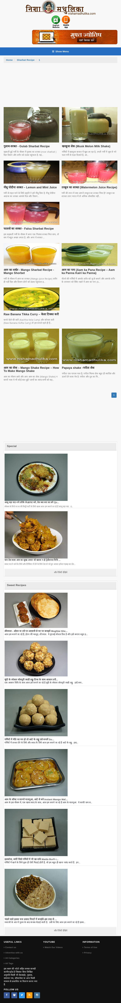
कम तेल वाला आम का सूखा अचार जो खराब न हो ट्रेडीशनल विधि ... (32, 560)
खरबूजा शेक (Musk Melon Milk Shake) (86, 146)
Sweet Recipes (16, 585)
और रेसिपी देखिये (60, 572)
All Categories (12, 958)
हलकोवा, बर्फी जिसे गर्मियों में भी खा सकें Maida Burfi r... (31, 859)
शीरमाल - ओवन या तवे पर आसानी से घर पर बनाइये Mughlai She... (36, 631)
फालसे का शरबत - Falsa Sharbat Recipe (29, 228)
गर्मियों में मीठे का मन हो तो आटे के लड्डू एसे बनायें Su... (29, 739)
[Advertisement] (60, 86)
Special (12, 446)
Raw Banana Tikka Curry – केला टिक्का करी (31, 314)
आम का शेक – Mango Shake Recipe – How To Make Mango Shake (31, 369)
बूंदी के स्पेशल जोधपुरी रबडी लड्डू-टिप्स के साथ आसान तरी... (31, 679)
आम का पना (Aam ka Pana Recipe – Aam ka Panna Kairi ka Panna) (88, 271)
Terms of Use (90, 947)
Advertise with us (14, 953)
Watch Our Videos (54, 947)
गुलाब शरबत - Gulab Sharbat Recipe (27, 146)
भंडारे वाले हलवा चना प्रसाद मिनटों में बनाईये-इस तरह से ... (31, 919)
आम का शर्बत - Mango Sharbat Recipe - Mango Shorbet (29, 271)
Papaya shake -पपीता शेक (78, 367)
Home (9, 60)
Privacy (88, 953)
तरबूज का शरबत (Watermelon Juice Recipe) (89, 187)
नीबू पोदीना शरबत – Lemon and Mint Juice (30, 187)
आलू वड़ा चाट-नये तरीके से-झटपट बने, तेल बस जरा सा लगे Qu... (32, 502)
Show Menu (60, 51)
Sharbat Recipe (26, 60)
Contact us (10, 947)
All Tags (9, 963)
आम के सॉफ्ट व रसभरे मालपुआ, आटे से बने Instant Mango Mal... (36, 799)
